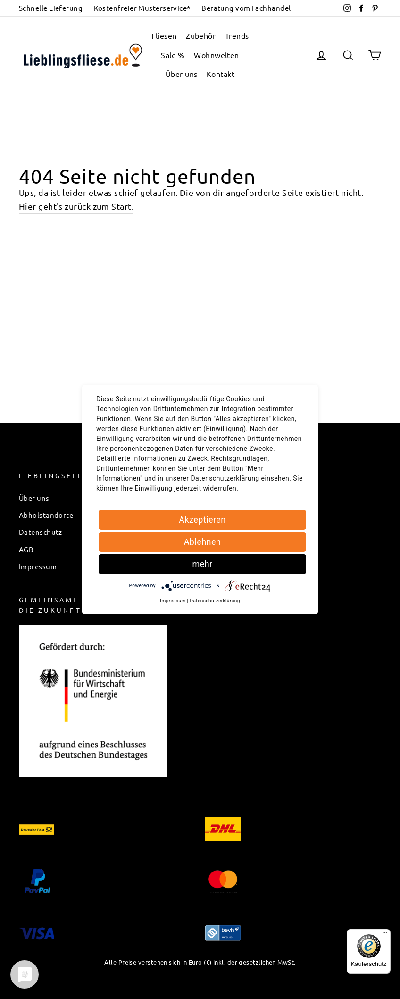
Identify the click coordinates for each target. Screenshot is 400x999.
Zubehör (201, 35)
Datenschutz (40, 531)
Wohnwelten (216, 54)
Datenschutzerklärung (215, 600)
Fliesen (164, 35)
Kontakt (220, 73)
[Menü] (385, 934)
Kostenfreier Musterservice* (142, 7)
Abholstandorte (46, 514)
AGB (26, 549)
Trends (237, 35)
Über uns (182, 73)
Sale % (173, 54)
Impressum (38, 566)
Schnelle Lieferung (51, 7)
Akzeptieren (202, 520)
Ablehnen (202, 542)
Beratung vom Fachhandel (246, 7)
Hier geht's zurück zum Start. (76, 206)
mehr (202, 564)
